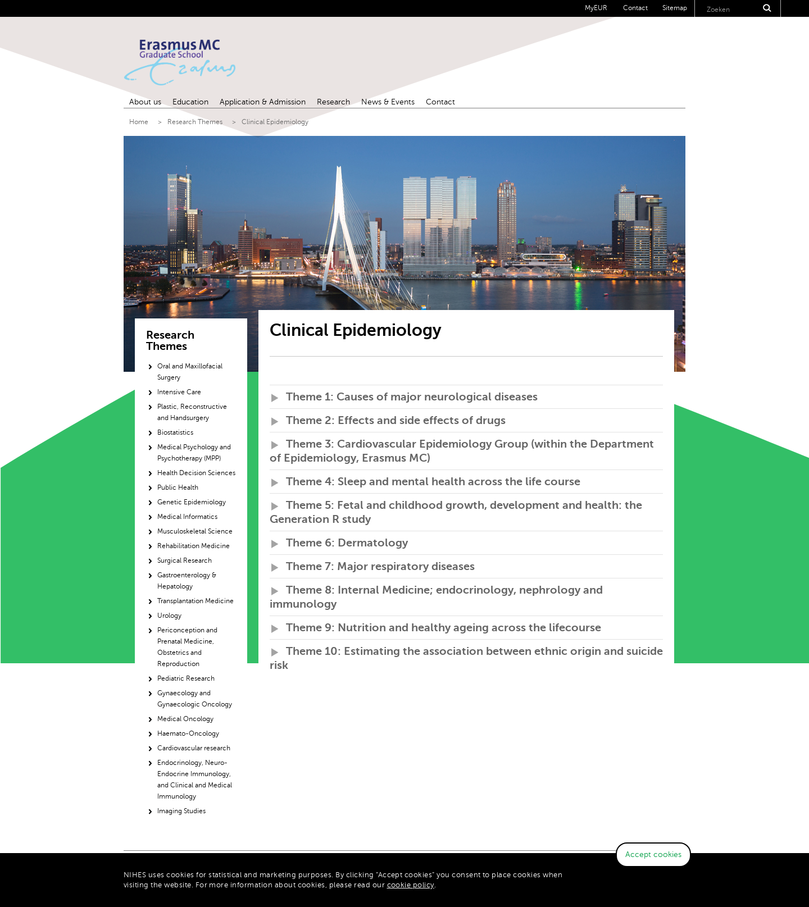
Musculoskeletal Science (195, 531)
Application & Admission (263, 102)
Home (138, 122)
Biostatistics (175, 432)
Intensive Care (179, 392)
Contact (635, 8)
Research (333, 102)
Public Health (177, 487)
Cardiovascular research (193, 748)
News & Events (388, 102)
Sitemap (674, 8)
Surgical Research (184, 560)
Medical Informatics (187, 517)
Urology (169, 615)
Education (190, 102)
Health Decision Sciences (196, 473)
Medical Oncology (185, 719)
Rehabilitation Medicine (193, 546)
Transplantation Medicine (195, 601)
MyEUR (596, 8)
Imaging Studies (181, 811)
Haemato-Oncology (188, 733)
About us (145, 102)
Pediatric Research (186, 678)
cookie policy (410, 885)
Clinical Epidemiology (275, 122)
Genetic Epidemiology (191, 502)
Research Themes (194, 122)
